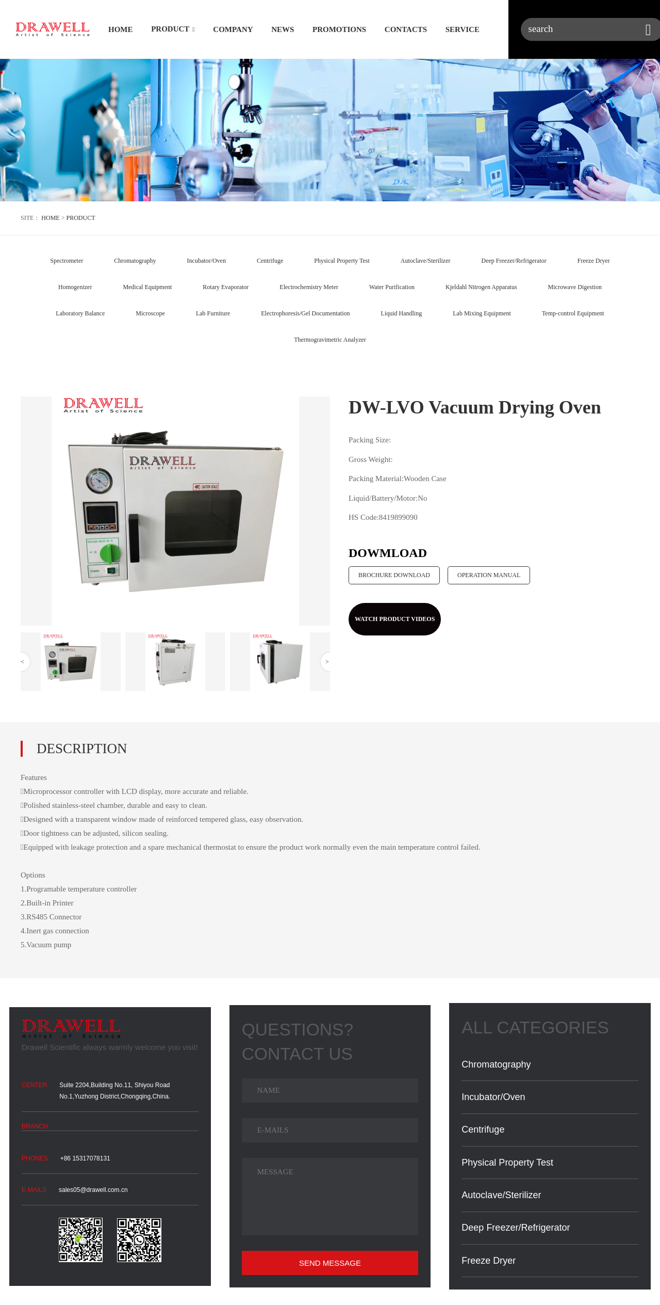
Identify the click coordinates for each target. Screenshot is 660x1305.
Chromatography (135, 260)
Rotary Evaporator (226, 287)
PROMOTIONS (339, 30)
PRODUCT (170, 29)
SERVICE (463, 30)
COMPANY (233, 30)
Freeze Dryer (594, 260)
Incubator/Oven (206, 260)
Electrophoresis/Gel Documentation (305, 313)
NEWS (282, 30)
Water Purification (392, 287)
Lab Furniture (213, 313)
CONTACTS (406, 30)
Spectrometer (66, 260)
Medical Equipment (147, 287)
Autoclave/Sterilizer (426, 260)
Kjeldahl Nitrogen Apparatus (481, 287)
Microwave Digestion (575, 287)
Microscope (150, 313)
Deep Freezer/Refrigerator (513, 260)
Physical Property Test (342, 260)
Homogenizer (75, 287)
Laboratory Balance (80, 313)
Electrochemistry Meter (308, 287)
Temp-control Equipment (573, 313)
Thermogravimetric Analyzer (330, 339)
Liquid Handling (401, 313)
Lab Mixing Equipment (482, 313)
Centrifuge (270, 260)
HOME (120, 30)
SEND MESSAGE (330, 1263)
